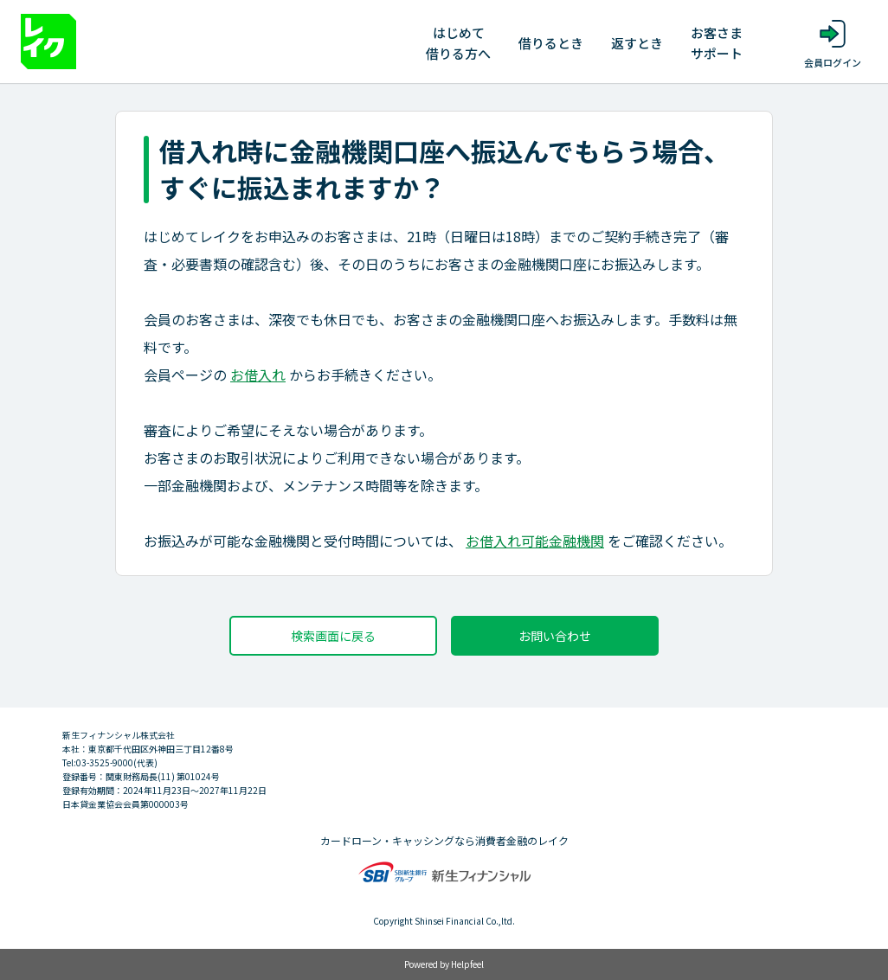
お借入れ (258, 374)
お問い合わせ (554, 635)
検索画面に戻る (333, 635)
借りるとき (550, 43)
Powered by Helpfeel (444, 964)
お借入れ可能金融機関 (535, 540)
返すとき (637, 43)
